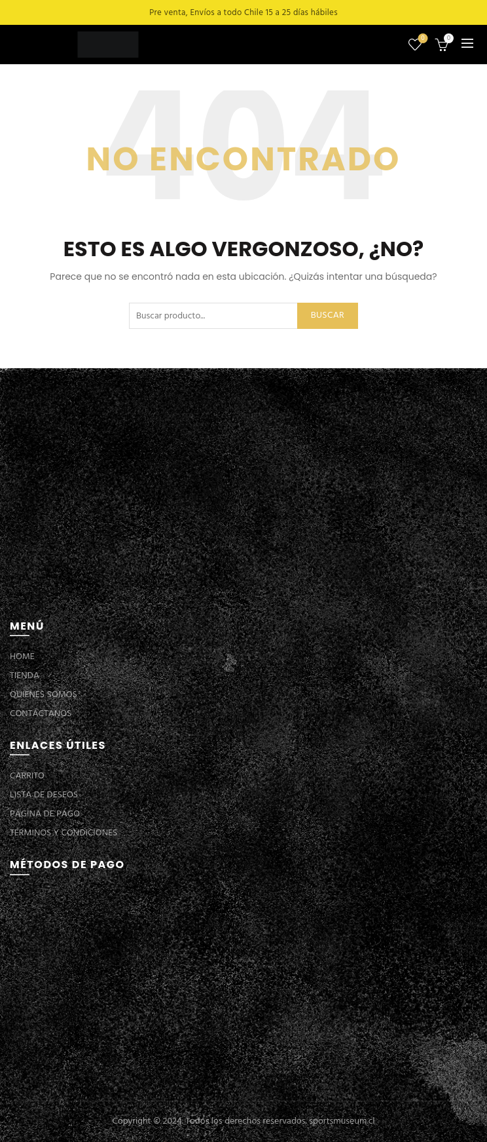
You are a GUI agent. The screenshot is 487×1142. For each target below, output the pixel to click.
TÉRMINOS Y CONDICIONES (63, 833)
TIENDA (24, 675)
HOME (22, 656)
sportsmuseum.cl (341, 1121)
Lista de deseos (421, 39)
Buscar (327, 315)
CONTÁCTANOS (40, 713)
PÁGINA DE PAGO (45, 814)
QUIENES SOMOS (43, 694)
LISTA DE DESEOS (44, 795)
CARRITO (27, 776)
